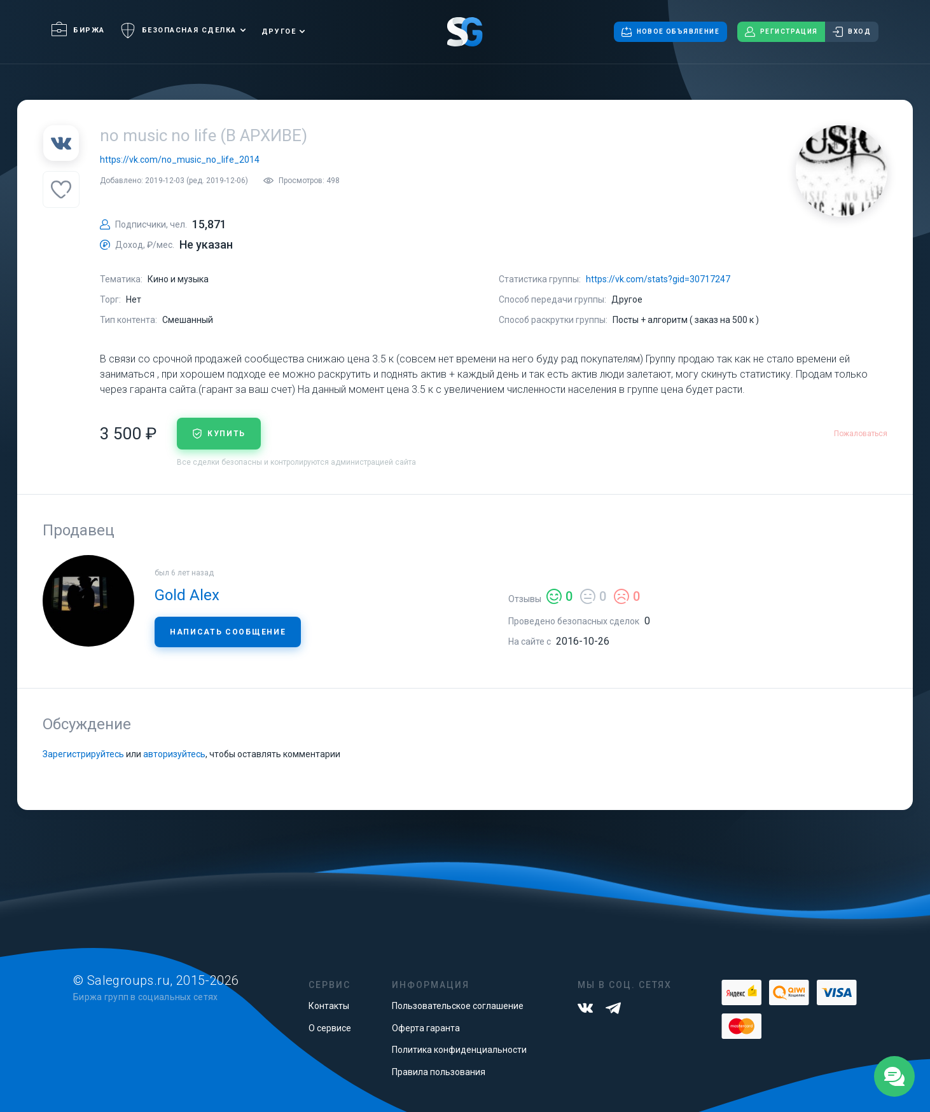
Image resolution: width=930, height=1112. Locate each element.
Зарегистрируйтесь (83, 754)
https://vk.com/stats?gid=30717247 (658, 279)
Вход (852, 32)
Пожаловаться (860, 433)
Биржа (78, 30)
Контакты (329, 1006)
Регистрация (781, 32)
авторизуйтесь (174, 754)
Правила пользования (438, 1072)
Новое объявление (670, 32)
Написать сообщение (228, 632)
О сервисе (330, 1028)
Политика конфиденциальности (459, 1050)
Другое (278, 31)
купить (219, 434)
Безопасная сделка (178, 30)
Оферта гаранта (426, 1028)
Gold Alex (187, 595)
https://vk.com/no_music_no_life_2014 (180, 159)
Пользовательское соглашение (458, 1006)
